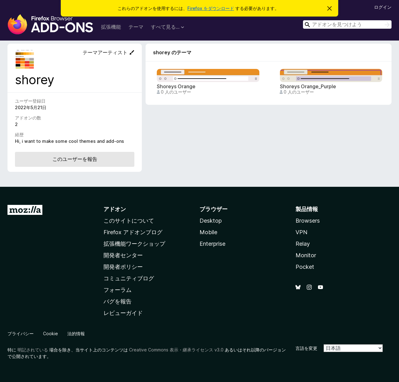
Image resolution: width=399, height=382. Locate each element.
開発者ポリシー (123, 267)
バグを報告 (117, 301)
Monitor (306, 255)
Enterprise (212, 243)
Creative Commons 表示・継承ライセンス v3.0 (176, 349)
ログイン (383, 7)
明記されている (32, 349)
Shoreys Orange (176, 86)
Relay (303, 243)
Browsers (308, 220)
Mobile (208, 232)
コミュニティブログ (128, 278)
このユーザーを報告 (74, 159)
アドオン (114, 209)
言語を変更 (306, 348)
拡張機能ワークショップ (134, 243)
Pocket (305, 267)
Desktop (211, 220)
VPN (301, 232)
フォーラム (117, 290)
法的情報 (76, 333)
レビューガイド (123, 313)
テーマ (135, 27)
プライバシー (20, 333)
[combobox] (347, 24)
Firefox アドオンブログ (132, 232)
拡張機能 (111, 27)
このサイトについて (128, 220)
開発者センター (123, 255)
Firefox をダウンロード (210, 8)
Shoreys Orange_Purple (308, 86)
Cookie (50, 333)
